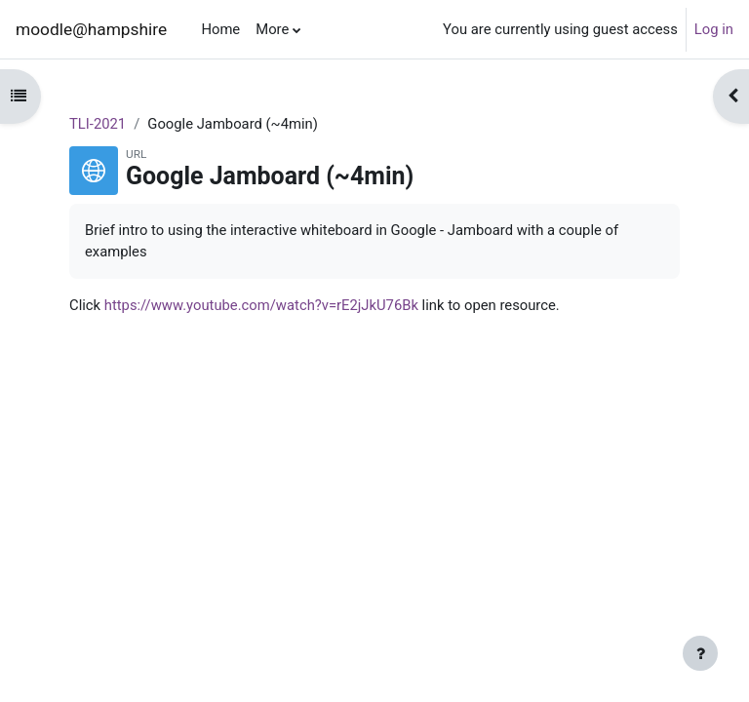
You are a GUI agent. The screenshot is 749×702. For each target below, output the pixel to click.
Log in (713, 29)
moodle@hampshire (91, 29)
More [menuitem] (272, 29)
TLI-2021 (97, 124)
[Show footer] (700, 653)
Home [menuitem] (220, 29)
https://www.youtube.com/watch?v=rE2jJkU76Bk (261, 305)
